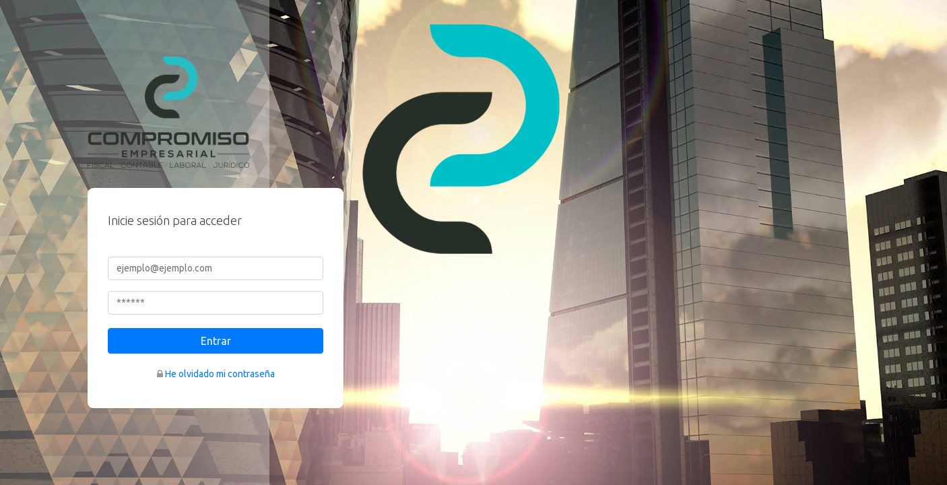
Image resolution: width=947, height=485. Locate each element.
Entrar (216, 341)
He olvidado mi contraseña (220, 373)
